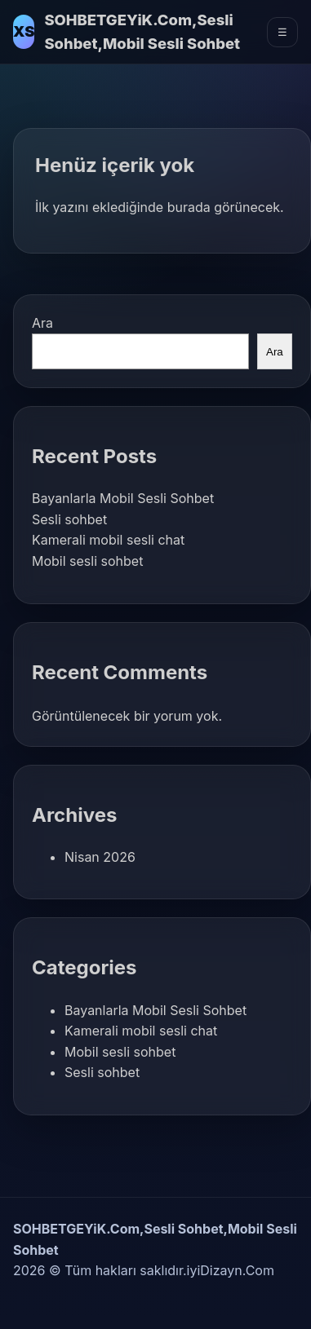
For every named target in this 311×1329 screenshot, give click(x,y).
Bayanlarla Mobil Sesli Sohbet (123, 498)
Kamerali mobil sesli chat (108, 540)
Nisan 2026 (100, 857)
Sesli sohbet (69, 519)
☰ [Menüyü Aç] (282, 32)
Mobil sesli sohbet (87, 561)
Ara (42, 323)
